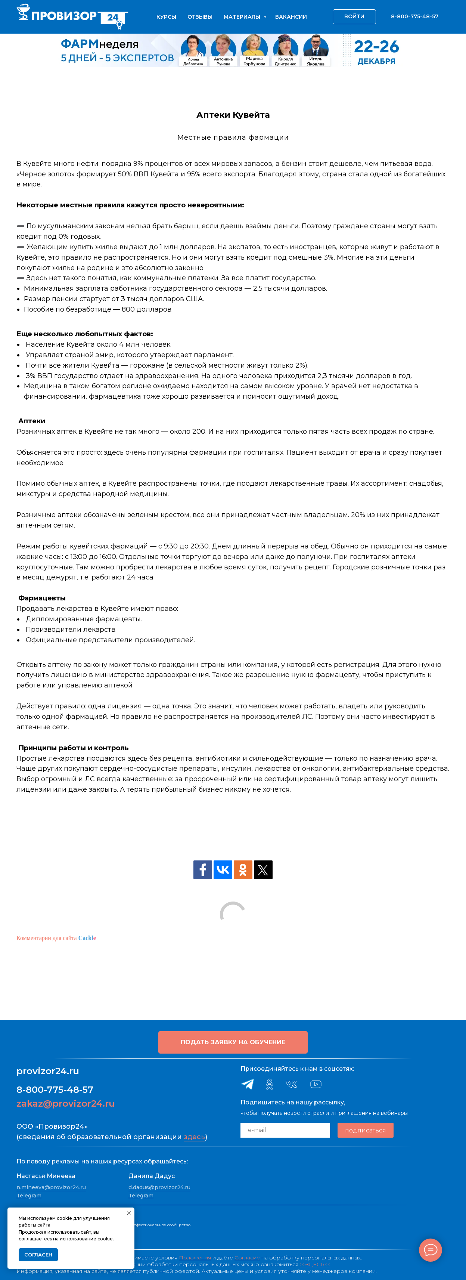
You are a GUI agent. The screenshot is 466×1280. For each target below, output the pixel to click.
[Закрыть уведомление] (129, 1213)
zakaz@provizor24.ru (65, 1103)
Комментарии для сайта (56, 938)
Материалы (243, 16)
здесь (194, 1137)
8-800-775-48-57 (54, 1089)
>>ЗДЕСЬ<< (315, 1264)
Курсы (166, 16)
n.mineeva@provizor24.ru (51, 1187)
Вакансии (291, 16)
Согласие (247, 1257)
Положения (195, 1257)
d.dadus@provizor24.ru (159, 1187)
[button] (233, 1042)
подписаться (365, 1130)
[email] (285, 1130)
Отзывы (199, 16)
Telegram (28, 1195)
